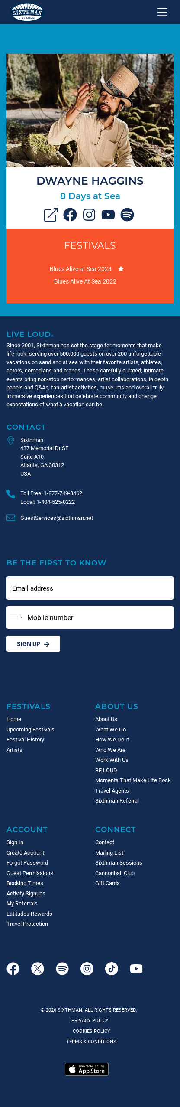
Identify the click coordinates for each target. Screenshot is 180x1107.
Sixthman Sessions (118, 862)
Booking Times (24, 883)
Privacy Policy (90, 1020)
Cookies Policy (90, 1031)
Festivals (90, 245)
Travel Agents (112, 790)
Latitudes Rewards (29, 914)
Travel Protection (27, 923)
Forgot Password (27, 862)
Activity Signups (25, 893)
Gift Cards (107, 883)
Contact (26, 427)
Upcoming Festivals (30, 729)
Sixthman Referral (117, 800)
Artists (14, 750)
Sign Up (33, 643)
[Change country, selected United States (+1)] (16, 617)
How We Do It (112, 739)
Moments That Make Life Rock (133, 780)
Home (13, 719)
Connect (115, 829)
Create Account (25, 852)
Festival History (25, 739)
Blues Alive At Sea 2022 (85, 281)
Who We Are (110, 750)
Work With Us (112, 760)
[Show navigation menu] (162, 12)
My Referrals (22, 903)
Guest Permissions (29, 873)
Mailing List (109, 852)
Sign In (14, 842)
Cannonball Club (115, 873)
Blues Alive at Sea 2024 (81, 269)
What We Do (110, 729)
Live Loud (30, 334)
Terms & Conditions (90, 1041)
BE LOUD (106, 770)
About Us (116, 706)
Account (27, 829)
